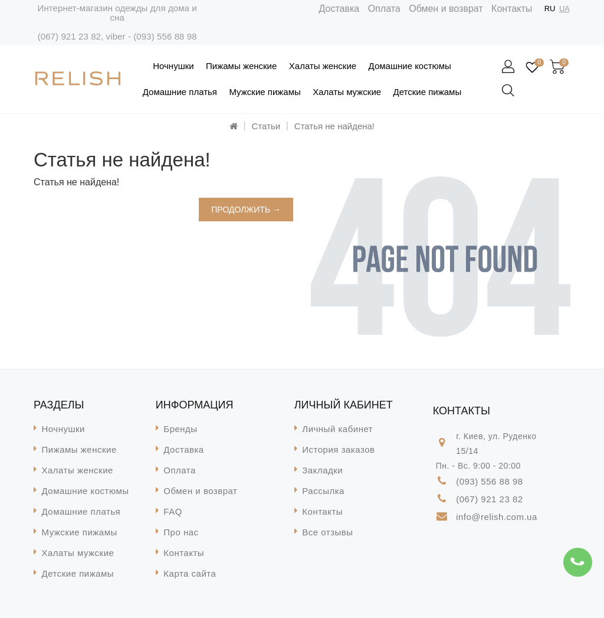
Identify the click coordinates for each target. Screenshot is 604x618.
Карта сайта (189, 573)
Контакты (511, 9)
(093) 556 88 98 (164, 36)
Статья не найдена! (334, 126)
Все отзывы (327, 532)
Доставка (339, 9)
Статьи (266, 126)
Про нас (180, 532)
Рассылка (323, 491)
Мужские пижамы (264, 92)
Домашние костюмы (410, 66)
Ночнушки (173, 66)
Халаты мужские (347, 92)
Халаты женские (322, 66)
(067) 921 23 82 (69, 36)
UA (564, 8)
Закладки (322, 470)
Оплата (384, 9)
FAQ (172, 511)
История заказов (338, 449)
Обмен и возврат (445, 9)
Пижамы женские (241, 66)
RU (550, 8)
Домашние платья (180, 92)
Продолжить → (246, 209)
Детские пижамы (427, 92)
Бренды (180, 429)
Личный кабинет (337, 429)
